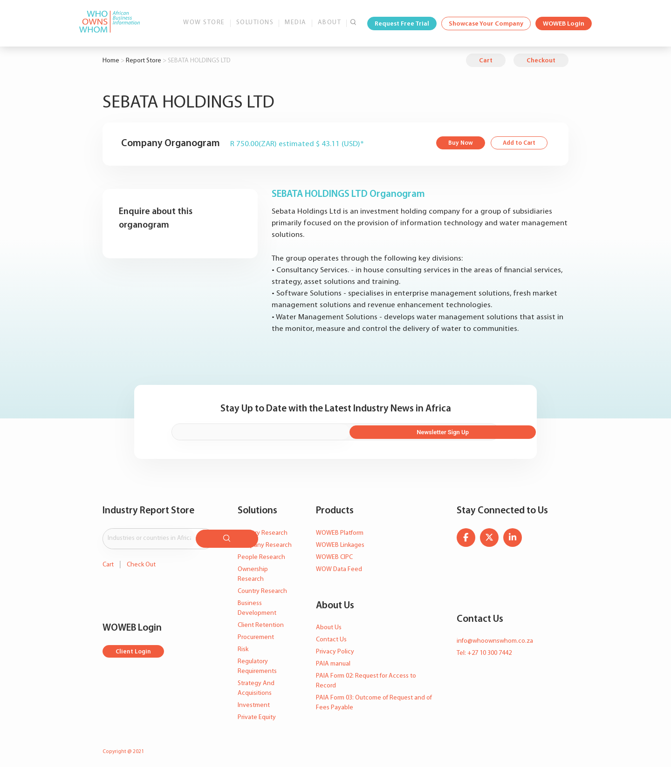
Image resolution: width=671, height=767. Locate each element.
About (330, 22)
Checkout (541, 60)
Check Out (141, 559)
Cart (486, 60)
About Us (329, 624)
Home (111, 60)
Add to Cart (517, 143)
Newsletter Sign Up (449, 429)
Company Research (265, 541)
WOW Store (204, 22)
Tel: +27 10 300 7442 (484, 649)
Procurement (256, 634)
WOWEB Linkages (340, 541)
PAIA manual (333, 660)
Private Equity (257, 714)
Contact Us (331, 636)
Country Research (262, 588)
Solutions (255, 22)
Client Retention (261, 622)
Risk (243, 646)
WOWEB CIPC (334, 554)
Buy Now (457, 143)
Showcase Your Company (486, 23)
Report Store (143, 60)
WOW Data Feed (339, 566)
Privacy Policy (335, 648)
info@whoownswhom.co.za (495, 637)
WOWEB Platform (339, 529)
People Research (261, 554)
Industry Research (263, 529)
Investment (254, 702)
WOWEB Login (563, 23)
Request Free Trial (402, 23)
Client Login (134, 646)
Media (296, 22)
